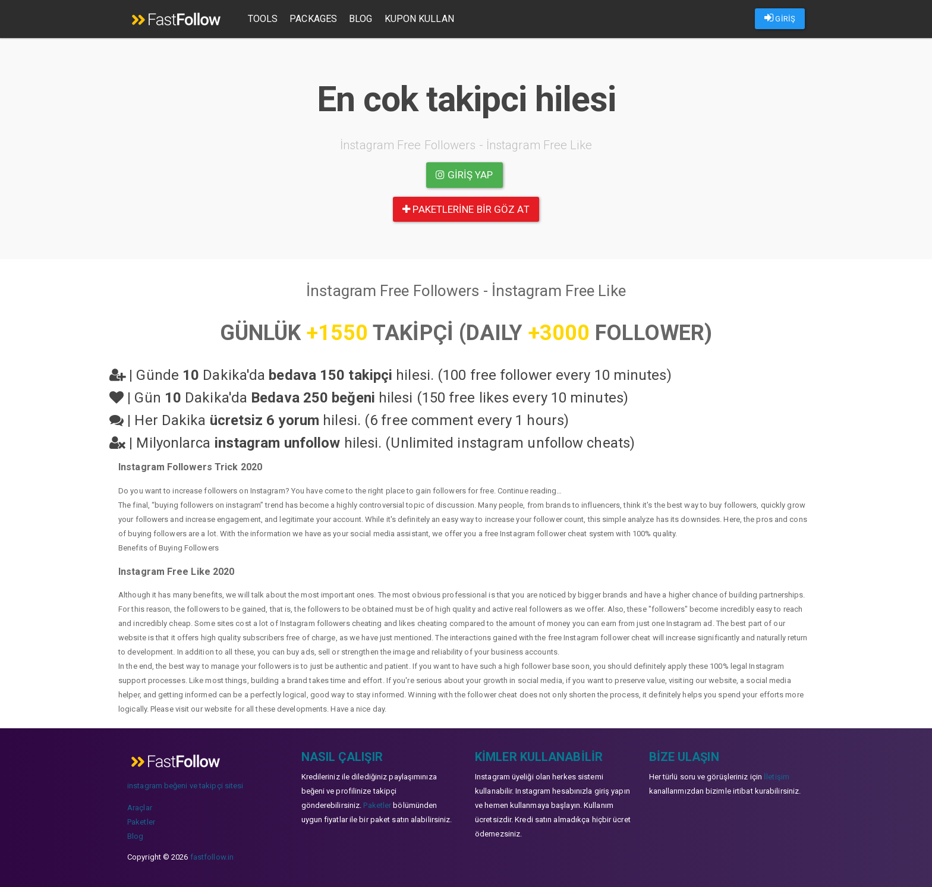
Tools (263, 18)
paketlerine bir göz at (465, 209)
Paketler (141, 821)
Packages (314, 18)
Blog (361, 18)
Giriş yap (464, 175)
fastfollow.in (212, 857)
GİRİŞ (779, 17)
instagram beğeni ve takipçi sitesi (185, 785)
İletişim (776, 776)
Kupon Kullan (420, 18)
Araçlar (139, 807)
